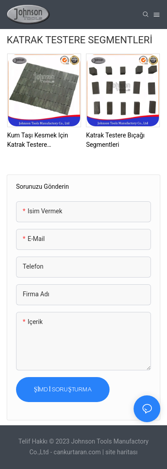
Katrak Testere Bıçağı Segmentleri (115, 140)
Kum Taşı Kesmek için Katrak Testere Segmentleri (37, 140)
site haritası (122, 452)
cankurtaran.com (77, 452)
